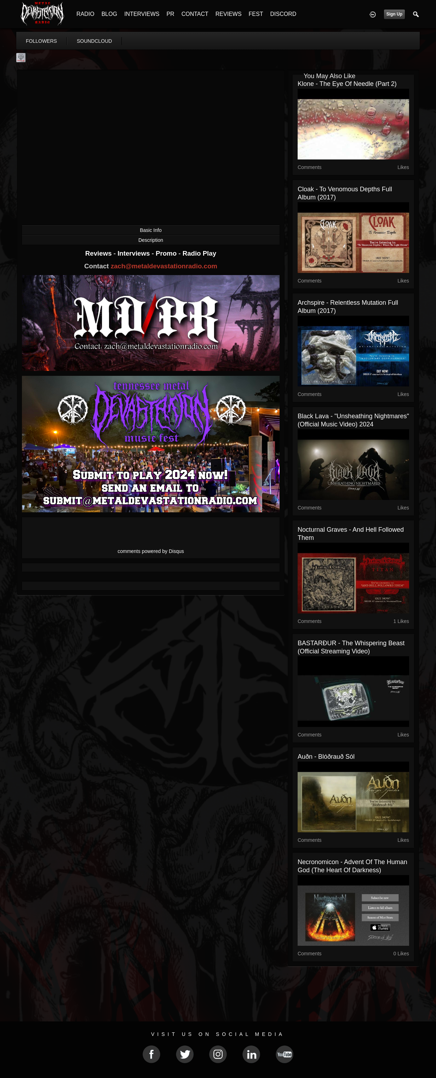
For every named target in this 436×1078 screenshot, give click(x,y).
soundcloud (94, 41)
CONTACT (195, 14)
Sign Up (394, 14)
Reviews (99, 253)
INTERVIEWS (141, 14)
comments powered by (150, 551)
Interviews (134, 253)
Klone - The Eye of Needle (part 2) (347, 83)
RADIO (85, 14)
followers (41, 41)
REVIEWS (229, 14)
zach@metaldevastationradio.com (164, 266)
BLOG (109, 14)
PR (170, 14)
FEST (256, 14)
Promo (167, 253)
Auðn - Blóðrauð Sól (326, 756)
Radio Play (199, 253)
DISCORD (283, 14)
